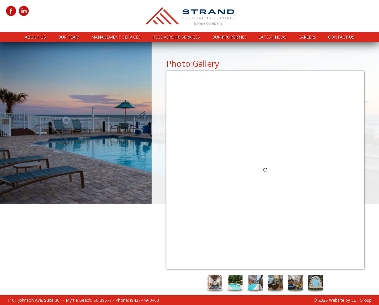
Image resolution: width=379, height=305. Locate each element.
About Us (35, 37)
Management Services (116, 37)
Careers (307, 37)
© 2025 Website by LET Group (343, 300)
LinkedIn (24, 11)
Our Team (68, 37)
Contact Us (341, 37)
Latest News (272, 37)
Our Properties (229, 37)
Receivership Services (176, 37)
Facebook (11, 11)
